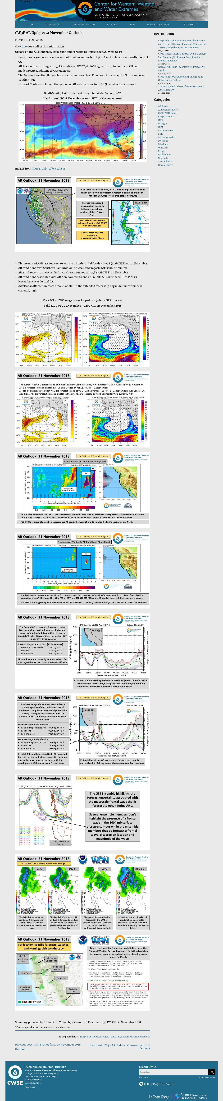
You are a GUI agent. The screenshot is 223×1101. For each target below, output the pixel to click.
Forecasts (112, 24)
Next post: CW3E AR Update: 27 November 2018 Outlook (120, 1047)
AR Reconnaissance (84, 24)
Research (163, 158)
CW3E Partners (166, 116)
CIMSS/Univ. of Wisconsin (48, 168)
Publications (164, 154)
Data (160, 120)
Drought (162, 123)
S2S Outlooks (165, 161)
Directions (30, 1087)
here (25, 46)
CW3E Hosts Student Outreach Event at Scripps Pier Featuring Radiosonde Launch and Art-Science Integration (182, 57)
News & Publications (158, 24)
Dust (160, 127)
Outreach (163, 147)
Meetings (163, 140)
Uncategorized (165, 165)
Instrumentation (166, 137)
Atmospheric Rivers (88, 1036)
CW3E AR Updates (110, 1036)
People (161, 151)
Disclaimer (144, 1077)
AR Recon (163, 106)
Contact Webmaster (206, 1077)
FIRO (132, 24)
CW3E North (189, 24)
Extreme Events (130, 1036)
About (30, 24)
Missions (145, 1036)
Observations (53, 24)
